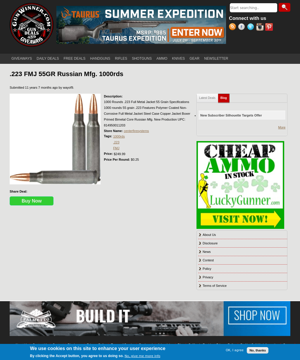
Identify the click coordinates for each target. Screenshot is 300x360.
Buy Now (32, 200)
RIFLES (121, 58)
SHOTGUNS (142, 58)
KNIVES (178, 58)
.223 (116, 142)
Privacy (208, 277)
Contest (208, 260)
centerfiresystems (136, 131)
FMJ (116, 148)
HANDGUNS (100, 58)
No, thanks (257, 350)
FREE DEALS (75, 58)
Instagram (260, 27)
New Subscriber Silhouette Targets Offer (231, 115)
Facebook (242, 27)
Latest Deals (207, 98)
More (281, 127)
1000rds (119, 136)
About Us (209, 234)
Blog (225, 97)
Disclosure (210, 243)
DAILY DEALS (48, 58)
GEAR (194, 58)
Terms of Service (215, 285)
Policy (207, 268)
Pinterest (269, 27)
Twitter (251, 27)
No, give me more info (142, 356)
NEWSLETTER (216, 58)
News (207, 251)
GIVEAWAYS (21, 58)
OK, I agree (235, 350)
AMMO (161, 58)
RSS (233, 27)
